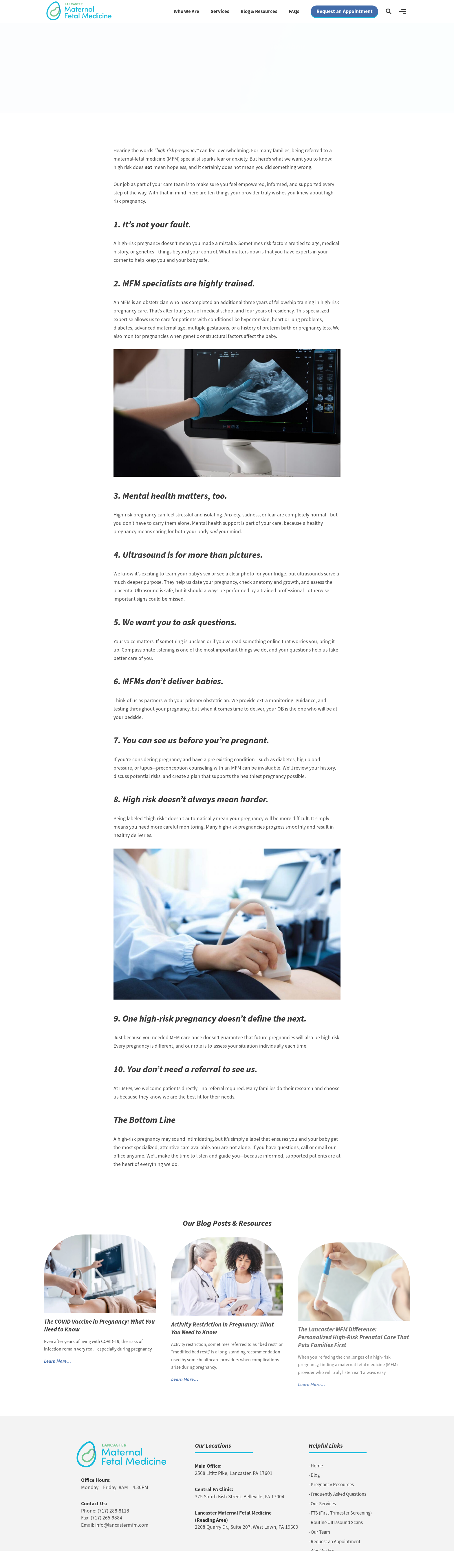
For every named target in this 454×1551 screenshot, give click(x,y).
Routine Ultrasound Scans (337, 1522)
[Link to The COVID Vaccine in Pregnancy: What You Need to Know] (100, 1276)
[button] (388, 11)
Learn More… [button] (57, 1364)
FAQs (294, 11)
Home (317, 1466)
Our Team (320, 1532)
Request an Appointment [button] (344, 11)
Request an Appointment (335, 1542)
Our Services (323, 1504)
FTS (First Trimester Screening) (341, 1513)
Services (220, 11)
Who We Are (186, 11)
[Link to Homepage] (78, 11)
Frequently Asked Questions (338, 1494)
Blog (315, 1475)
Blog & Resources (259, 11)
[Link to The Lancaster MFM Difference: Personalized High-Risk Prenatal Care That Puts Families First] (354, 1289)
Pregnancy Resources (332, 1485)
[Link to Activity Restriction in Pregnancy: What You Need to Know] (227, 1281)
